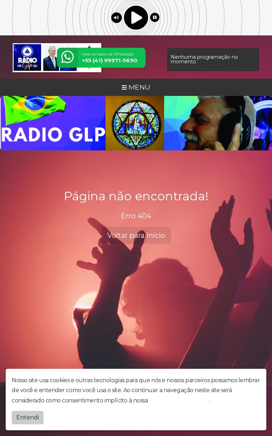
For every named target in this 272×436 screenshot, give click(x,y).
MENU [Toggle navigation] (136, 87)
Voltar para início (136, 235)
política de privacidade (179, 400)
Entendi (27, 417)
